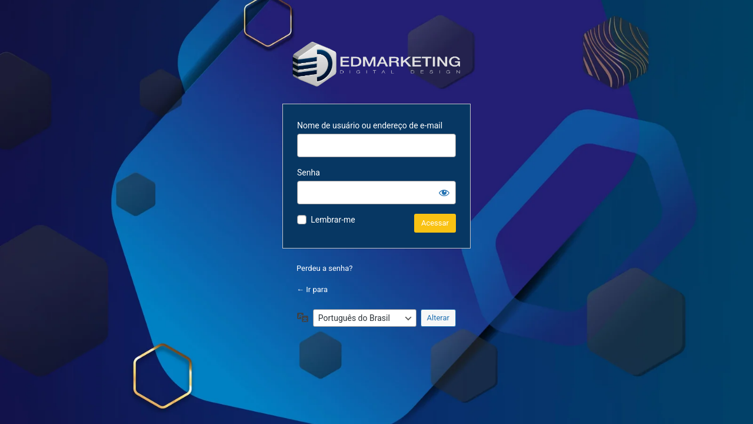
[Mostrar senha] (444, 192)
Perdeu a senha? (324, 268)
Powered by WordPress (376, 64)
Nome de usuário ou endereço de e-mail (369, 125)
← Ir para (312, 289)
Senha (308, 172)
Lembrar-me (333, 219)
